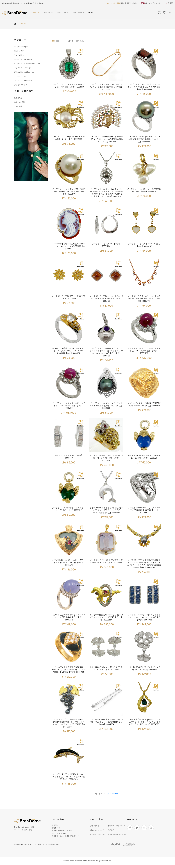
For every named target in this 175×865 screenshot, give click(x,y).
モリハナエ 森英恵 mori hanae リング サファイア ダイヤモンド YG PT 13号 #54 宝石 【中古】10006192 (68, 351)
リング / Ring (19, 55)
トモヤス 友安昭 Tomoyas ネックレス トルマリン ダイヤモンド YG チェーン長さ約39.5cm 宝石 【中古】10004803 (144, 722)
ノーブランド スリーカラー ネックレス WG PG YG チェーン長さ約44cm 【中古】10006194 (144, 298)
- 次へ (108, 793)
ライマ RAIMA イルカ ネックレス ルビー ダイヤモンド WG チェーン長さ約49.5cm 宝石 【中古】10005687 (106, 510)
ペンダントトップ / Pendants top (27, 64)
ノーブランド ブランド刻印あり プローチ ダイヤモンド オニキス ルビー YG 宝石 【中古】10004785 (69, 776)
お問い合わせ (94, 826)
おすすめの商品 (19, 102)
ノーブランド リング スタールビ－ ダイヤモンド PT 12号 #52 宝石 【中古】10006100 (68, 405)
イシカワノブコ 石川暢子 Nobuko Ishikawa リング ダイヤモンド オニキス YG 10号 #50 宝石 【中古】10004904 (68, 669)
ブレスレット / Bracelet (23, 81)
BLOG (90, 13)
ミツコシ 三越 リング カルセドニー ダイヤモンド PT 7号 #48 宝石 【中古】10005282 (68, 617)
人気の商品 (18, 106)
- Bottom (115, 793)
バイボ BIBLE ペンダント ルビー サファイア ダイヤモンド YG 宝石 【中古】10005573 (69, 562)
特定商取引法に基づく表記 (117, 834)
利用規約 (111, 830)
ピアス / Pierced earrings (24, 72)
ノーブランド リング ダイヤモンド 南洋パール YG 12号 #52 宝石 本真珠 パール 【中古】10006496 (68, 191)
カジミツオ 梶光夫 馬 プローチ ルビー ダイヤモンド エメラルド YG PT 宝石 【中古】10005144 (106, 617)
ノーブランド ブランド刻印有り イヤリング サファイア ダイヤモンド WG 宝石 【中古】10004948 (144, 617)
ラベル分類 (78, 13)
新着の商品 (18, 98)
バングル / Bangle (21, 47)
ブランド (48, 13)
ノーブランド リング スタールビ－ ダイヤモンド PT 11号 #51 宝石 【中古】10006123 (144, 351)
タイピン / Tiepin (20, 85)
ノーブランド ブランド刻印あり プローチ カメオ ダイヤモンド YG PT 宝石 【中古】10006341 (68, 246)
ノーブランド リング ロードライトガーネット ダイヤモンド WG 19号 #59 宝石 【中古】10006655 (144, 87)
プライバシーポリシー (97, 834)
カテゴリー (63, 13)
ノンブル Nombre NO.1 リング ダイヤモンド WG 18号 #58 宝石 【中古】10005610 (144, 510)
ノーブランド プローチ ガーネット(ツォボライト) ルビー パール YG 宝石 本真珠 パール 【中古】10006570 (106, 139)
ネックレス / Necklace (23, 59)
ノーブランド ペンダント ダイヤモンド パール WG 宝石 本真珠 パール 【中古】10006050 (106, 405)
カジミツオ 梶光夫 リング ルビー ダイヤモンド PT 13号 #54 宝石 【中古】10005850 (106, 458)
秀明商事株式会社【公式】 (23, 844)
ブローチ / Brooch (21, 76)
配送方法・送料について (116, 826)
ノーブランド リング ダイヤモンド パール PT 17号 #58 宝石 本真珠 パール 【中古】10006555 (144, 139)
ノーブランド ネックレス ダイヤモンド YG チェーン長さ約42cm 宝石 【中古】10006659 (106, 87)
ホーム (35, 13)
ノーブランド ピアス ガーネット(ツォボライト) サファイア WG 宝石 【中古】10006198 (106, 298)
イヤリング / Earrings (22, 68)
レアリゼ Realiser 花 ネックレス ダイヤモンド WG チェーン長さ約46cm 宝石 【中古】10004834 (106, 722)
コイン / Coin (19, 51)
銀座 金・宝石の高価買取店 (48, 844)
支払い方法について (97, 830)
